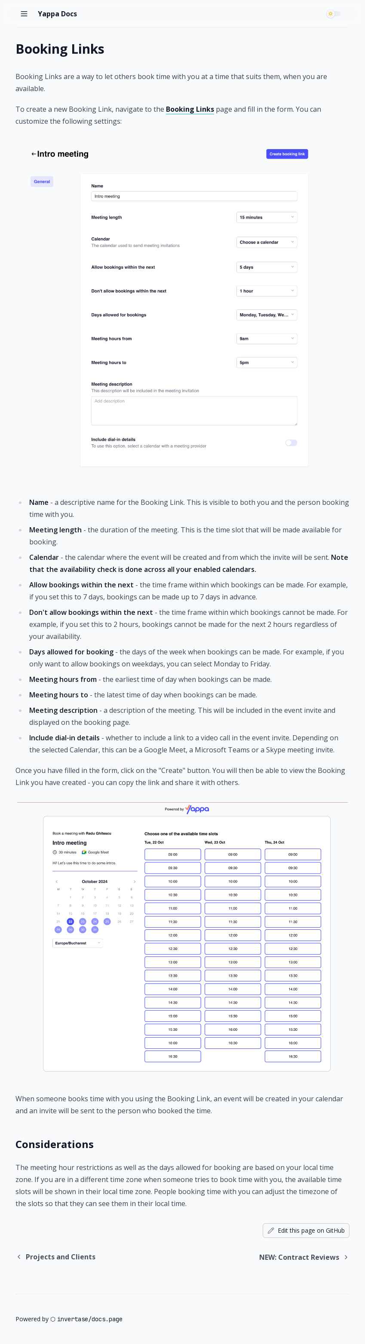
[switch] (335, 13)
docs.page (107, 1319)
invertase (72, 1319)
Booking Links (190, 109)
